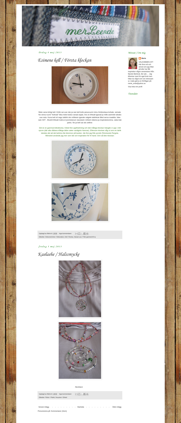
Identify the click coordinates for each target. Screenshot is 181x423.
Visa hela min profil (135, 87)
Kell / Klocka (69, 237)
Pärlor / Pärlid (50, 397)
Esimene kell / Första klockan (64, 60)
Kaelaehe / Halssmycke (58, 254)
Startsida (80, 407)
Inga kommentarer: (65, 233)
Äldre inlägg (116, 407)
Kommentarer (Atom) (59, 411)
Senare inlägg (43, 407)
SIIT (44, 120)
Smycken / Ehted (61, 397)
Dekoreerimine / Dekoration (54, 237)
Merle (144, 58)
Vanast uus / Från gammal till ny (85, 237)
